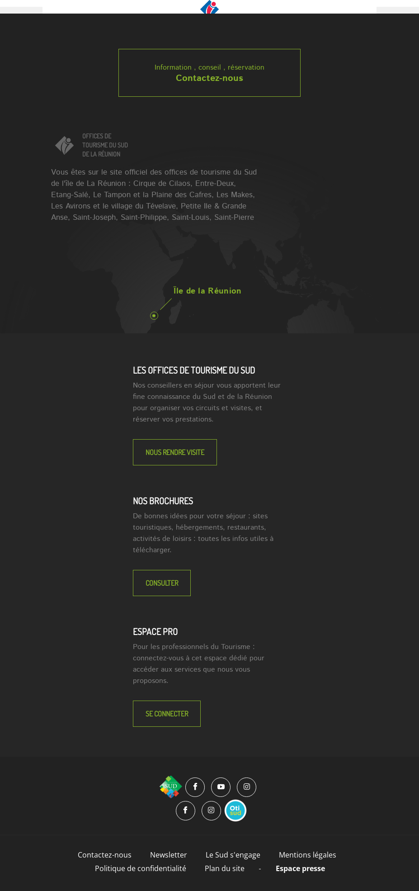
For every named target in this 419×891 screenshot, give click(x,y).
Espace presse (300, 868)
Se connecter (167, 713)
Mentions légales (307, 855)
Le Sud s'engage (233, 855)
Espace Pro (155, 631)
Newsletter (168, 855)
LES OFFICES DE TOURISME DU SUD (194, 370)
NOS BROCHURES (163, 501)
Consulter (162, 583)
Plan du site (225, 868)
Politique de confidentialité (140, 868)
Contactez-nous (209, 78)
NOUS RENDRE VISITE (175, 452)
